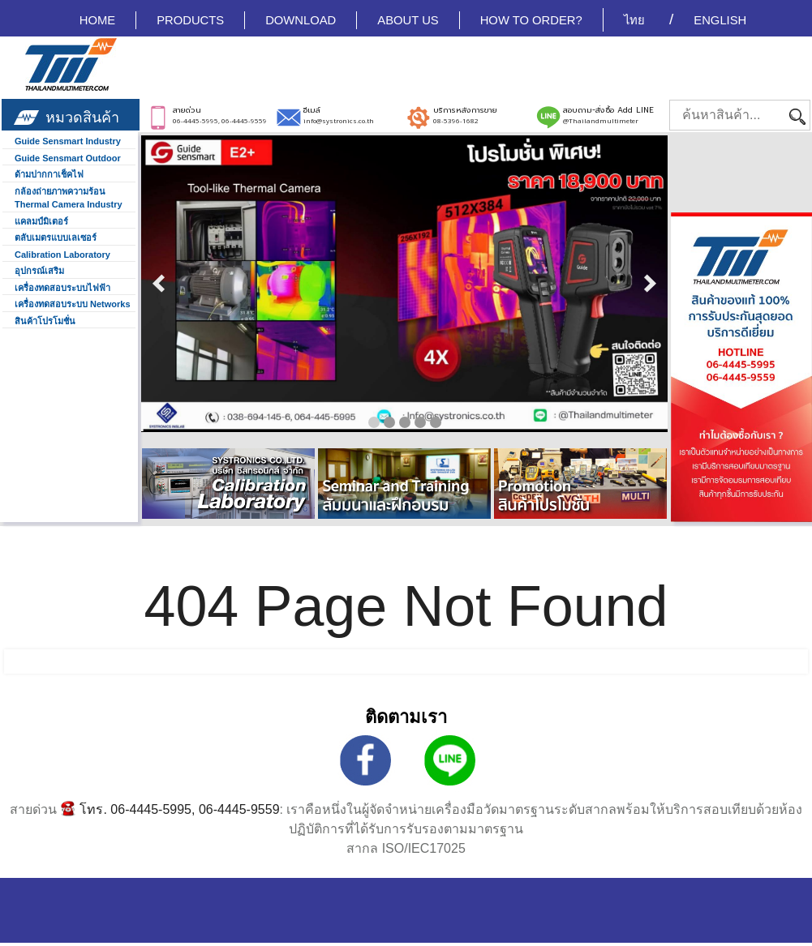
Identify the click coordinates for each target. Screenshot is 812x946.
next (649, 283)
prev (159, 283)
